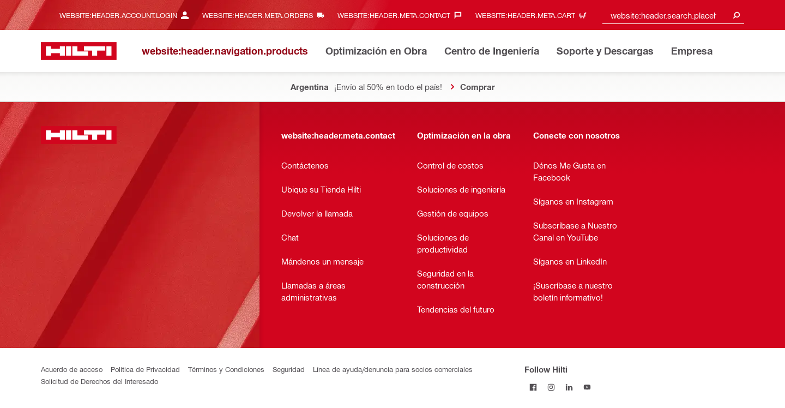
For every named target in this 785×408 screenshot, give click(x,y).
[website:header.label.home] (79, 51)
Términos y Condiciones (226, 369)
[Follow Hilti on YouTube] (587, 387)
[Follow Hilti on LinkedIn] (569, 387)
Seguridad (289, 369)
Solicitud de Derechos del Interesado (99, 381)
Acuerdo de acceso (71, 369)
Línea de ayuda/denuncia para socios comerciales (393, 369)
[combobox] (673, 15)
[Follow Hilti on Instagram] (551, 387)
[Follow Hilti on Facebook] (533, 387)
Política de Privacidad (145, 369)
